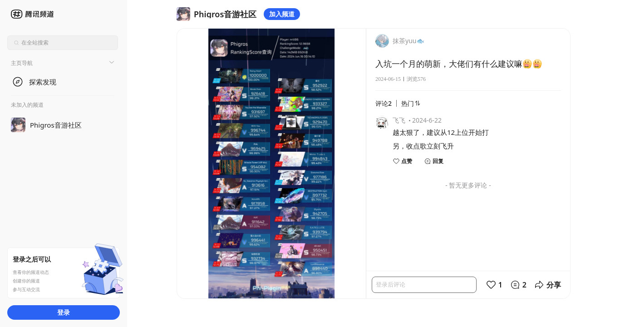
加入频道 (282, 14)
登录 (63, 312)
